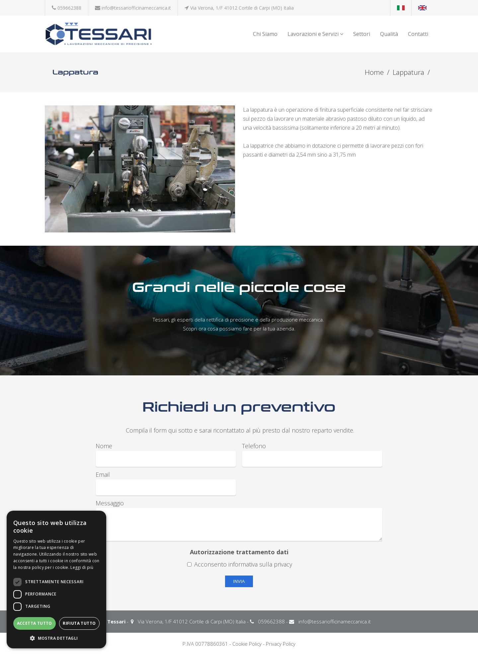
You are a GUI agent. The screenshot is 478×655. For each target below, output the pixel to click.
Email (103, 474)
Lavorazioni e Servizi (315, 34)
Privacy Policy (280, 643)
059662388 (69, 8)
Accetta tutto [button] (34, 623)
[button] (56, 638)
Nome (104, 446)
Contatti (418, 34)
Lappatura (408, 72)
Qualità (389, 34)
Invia (239, 581)
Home (374, 72)
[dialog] (56, 579)
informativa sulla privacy (260, 564)
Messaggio (110, 503)
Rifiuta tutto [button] (79, 623)
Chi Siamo (265, 34)
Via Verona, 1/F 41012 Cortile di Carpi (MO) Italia (242, 8)
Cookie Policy (247, 643)
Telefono (254, 446)
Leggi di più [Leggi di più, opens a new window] (81, 567)
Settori (361, 34)
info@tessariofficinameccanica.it (136, 8)
